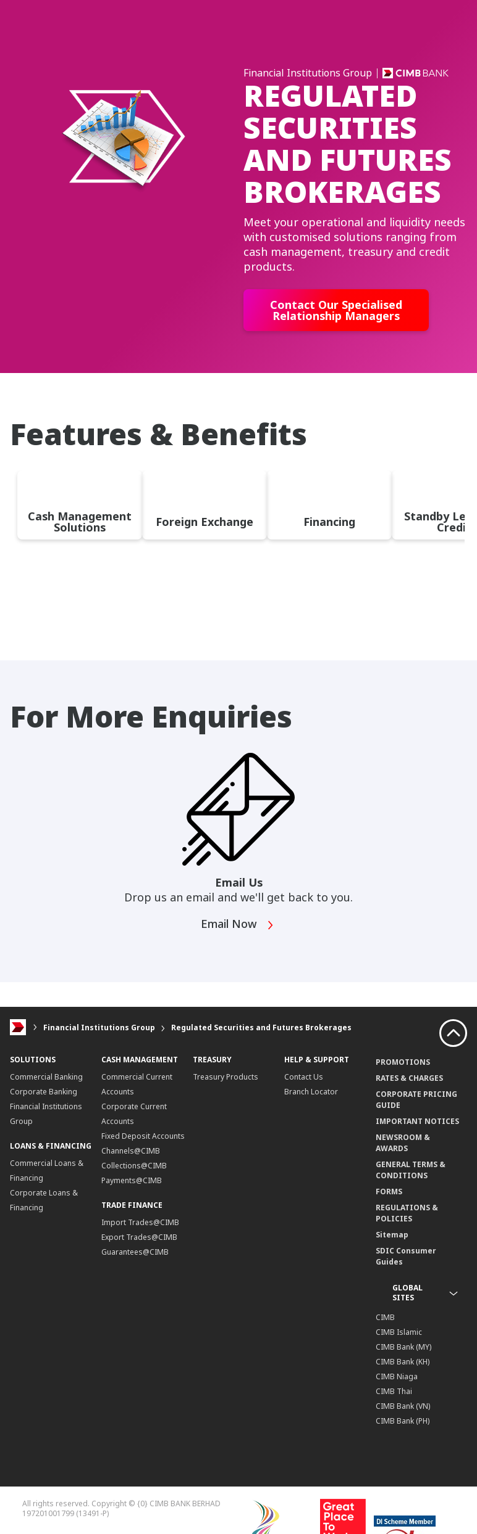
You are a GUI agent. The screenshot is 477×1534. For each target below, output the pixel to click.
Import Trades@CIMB (140, 1222)
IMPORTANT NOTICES (417, 1121)
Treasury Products (225, 1077)
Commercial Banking (46, 1077)
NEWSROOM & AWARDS (403, 1143)
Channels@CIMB (130, 1151)
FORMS (389, 1191)
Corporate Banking (43, 1091)
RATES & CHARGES (409, 1078)
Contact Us (303, 1077)
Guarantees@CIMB (135, 1252)
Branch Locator (311, 1091)
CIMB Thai (394, 1391)
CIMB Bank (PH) (402, 1421)
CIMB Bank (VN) (403, 1406)
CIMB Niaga (397, 1376)
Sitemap (392, 1234)
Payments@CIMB (131, 1180)
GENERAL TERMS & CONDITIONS (410, 1170)
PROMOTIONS (403, 1062)
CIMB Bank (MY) (403, 1347)
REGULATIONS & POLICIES (407, 1213)
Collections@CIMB (134, 1165)
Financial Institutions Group (99, 1027)
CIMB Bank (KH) (402, 1361)
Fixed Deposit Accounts (143, 1136)
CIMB (385, 1317)
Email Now (237, 925)
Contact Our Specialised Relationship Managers (336, 310)
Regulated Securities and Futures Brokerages (261, 1027)
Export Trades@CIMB (139, 1237)
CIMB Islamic (399, 1332)
